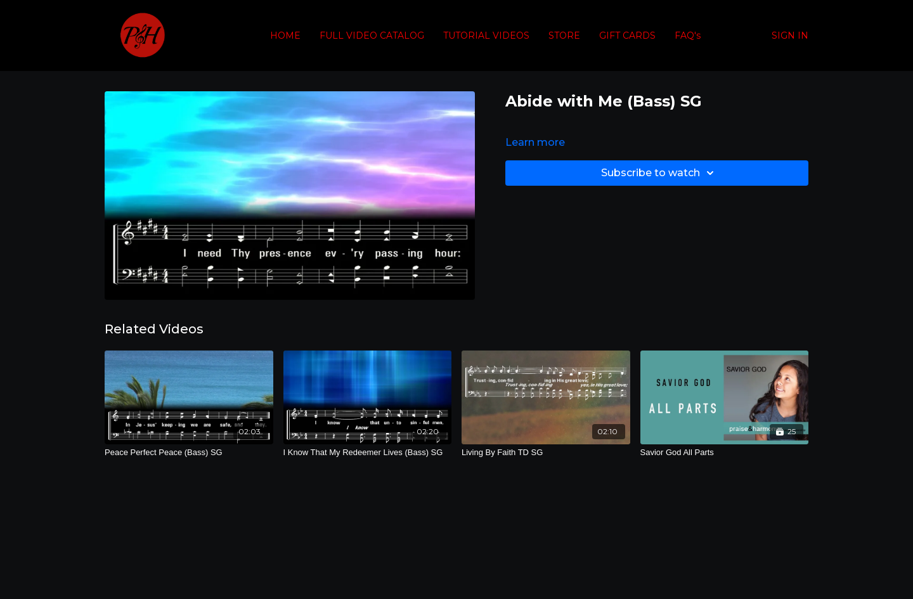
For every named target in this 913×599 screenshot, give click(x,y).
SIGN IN (790, 35)
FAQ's (688, 35)
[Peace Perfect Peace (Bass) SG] (189, 452)
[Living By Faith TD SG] (546, 452)
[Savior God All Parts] (724, 452)
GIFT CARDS (627, 35)
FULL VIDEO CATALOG (372, 35)
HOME (285, 35)
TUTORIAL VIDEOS (486, 35)
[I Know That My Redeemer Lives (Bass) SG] (367, 452)
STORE (564, 35)
